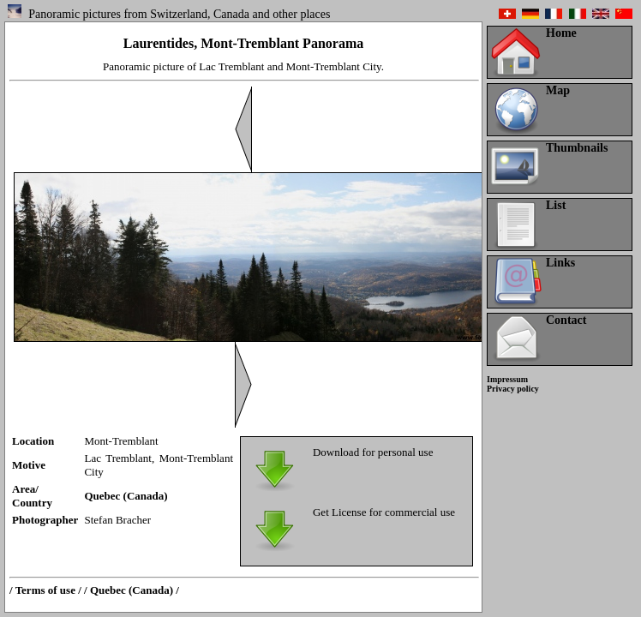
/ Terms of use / (45, 590)
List (556, 205)
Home (561, 33)
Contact (566, 320)
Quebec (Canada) (125, 495)
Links (560, 262)
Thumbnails (577, 147)
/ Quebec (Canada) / (131, 590)
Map (558, 90)
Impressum (507, 379)
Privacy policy (513, 388)
